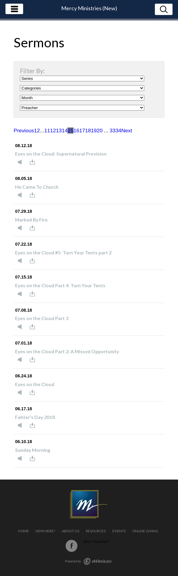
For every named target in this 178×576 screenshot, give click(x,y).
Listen (21, 162)
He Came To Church (36, 187)
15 (70, 130)
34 (118, 130)
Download (34, 162)
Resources (96, 531)
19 (94, 130)
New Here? (45, 531)
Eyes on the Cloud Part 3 (41, 318)
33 (112, 130)
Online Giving (145, 531)
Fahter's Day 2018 (35, 417)
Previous (24, 130)
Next (126, 130)
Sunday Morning (32, 450)
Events (119, 531)
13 (59, 130)
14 (64, 130)
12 (53, 130)
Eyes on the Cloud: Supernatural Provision (61, 153)
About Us (70, 531)
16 (76, 130)
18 (88, 130)
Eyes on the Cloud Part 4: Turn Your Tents (60, 285)
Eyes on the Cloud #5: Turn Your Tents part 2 (63, 252)
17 (82, 130)
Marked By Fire (31, 219)
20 (99, 130)
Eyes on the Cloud (34, 384)
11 (47, 130)
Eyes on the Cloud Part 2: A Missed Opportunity (67, 351)
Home (23, 531)
